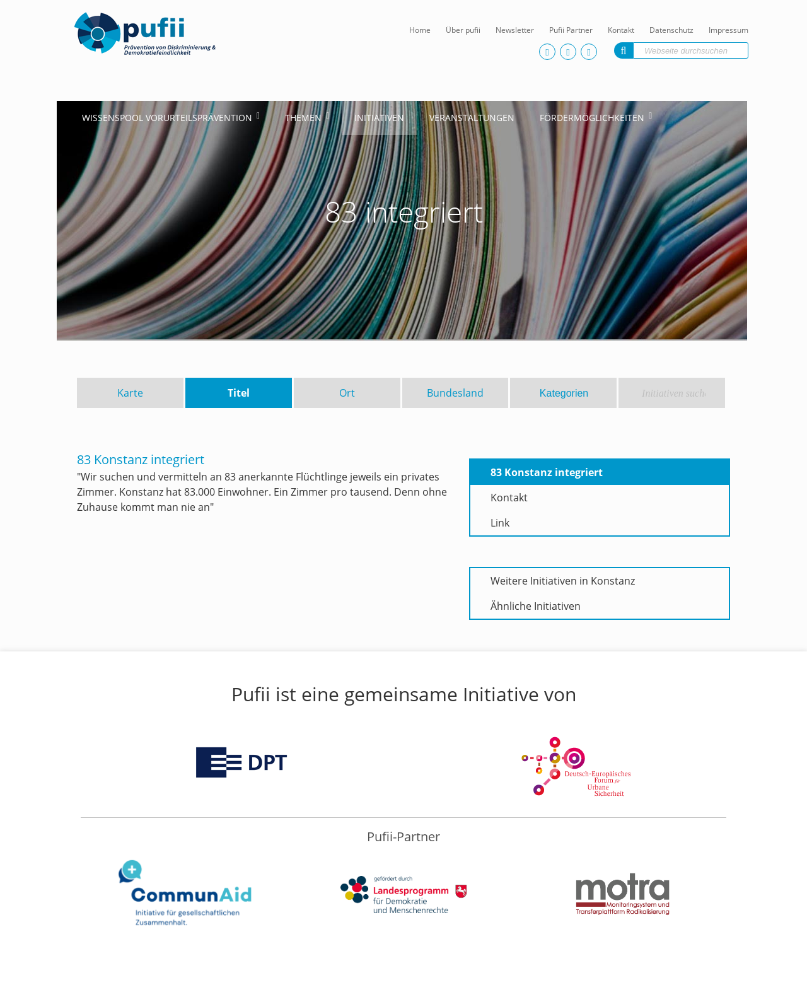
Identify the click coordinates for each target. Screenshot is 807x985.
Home (420, 30)
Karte (130, 393)
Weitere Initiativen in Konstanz (563, 581)
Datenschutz (671, 30)
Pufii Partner (571, 30)
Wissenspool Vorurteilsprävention (167, 118)
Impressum (728, 30)
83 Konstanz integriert (547, 472)
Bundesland (455, 393)
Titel (239, 393)
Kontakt (621, 30)
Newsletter (515, 30)
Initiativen (379, 118)
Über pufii (463, 30)
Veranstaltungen (471, 118)
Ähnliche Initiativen (536, 606)
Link (500, 523)
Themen (303, 118)
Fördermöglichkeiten (592, 118)
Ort (347, 393)
